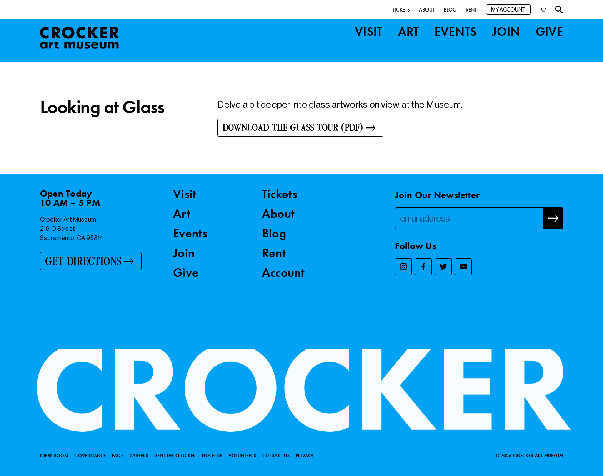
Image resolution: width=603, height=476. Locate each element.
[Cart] (543, 9)
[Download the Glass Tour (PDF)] (300, 128)
